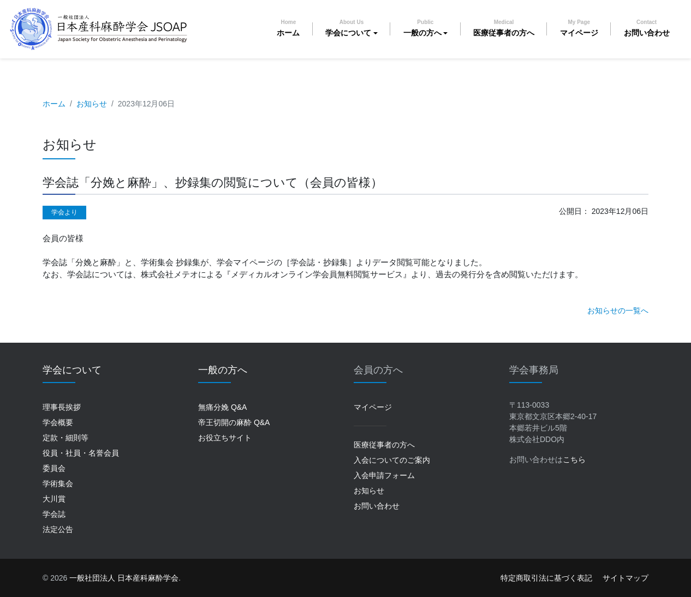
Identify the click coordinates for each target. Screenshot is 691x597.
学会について (348, 28)
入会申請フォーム (384, 475)
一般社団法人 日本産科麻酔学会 (123, 578)
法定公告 (58, 529)
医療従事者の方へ (503, 28)
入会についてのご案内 (392, 460)
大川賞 (54, 498)
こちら (574, 459)
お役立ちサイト (225, 437)
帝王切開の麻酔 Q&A (234, 422)
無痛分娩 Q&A (222, 407)
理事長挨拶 (62, 407)
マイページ (579, 28)
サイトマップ (625, 578)
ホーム (288, 28)
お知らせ (91, 103)
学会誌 (54, 514)
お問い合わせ (647, 28)
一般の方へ (422, 28)
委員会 (54, 468)
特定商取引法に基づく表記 (546, 578)
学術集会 (58, 483)
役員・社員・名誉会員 (81, 453)
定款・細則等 (65, 437)
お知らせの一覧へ (617, 310)
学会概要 (58, 422)
